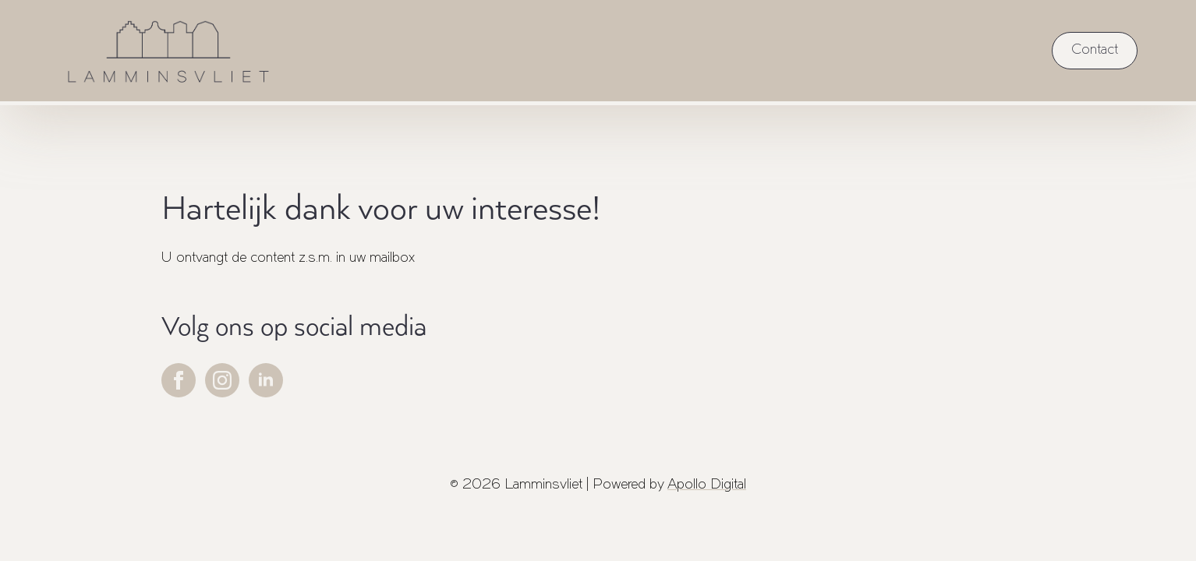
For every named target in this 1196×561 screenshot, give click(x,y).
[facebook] (178, 380)
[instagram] (222, 380)
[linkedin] (266, 380)
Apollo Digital (706, 485)
